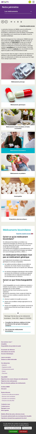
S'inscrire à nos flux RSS (8, 400)
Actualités (4, 344)
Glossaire (4, 388)
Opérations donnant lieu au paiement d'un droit (14, 418)
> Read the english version (27, 26)
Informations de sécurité (8, 351)
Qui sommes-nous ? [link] (6, 342)
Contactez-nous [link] (5, 404)
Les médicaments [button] (11, 11)
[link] (5, 2)
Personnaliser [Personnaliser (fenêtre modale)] (27, 428)
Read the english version (24, 233)
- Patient (3, 371)
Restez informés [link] (5, 392)
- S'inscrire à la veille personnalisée (10, 394)
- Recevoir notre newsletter (8, 396)
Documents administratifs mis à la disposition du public (16, 416)
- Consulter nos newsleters (8, 398)
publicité (15, 49)
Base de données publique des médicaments (13, 383)
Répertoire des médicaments (9, 381)
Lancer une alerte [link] (6, 357)
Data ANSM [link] (4, 377)
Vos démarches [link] (5, 363)
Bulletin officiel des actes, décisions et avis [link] (13, 414)
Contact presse (5, 406)
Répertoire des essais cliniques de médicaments (14, 379)
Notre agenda (5, 410)
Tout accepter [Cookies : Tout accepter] (13, 431)
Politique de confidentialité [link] (12, 428)
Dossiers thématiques (7, 353)
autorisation (15, 42)
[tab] (18, 11)
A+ (2, 21)
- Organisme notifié (6, 367)
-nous (5, 408)
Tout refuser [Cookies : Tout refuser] (23, 431)
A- (6, 21)
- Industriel (4, 365)
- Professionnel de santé (7, 369)
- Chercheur (4, 373)
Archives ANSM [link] (5, 386)
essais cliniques (15, 40)
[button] (29, 2)
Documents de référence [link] (8, 349)
